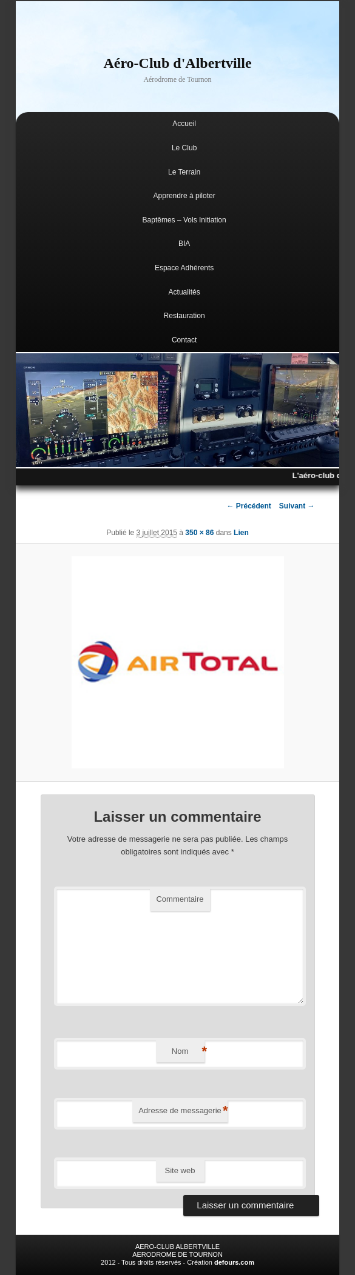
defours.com (234, 1262)
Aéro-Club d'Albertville (177, 63)
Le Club (184, 148)
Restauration (184, 315)
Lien (241, 532)
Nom (188, 1051)
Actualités (184, 292)
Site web (180, 1170)
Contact (184, 340)
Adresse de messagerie (183, 1111)
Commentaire (179, 899)
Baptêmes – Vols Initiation (184, 220)
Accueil (184, 123)
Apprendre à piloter (184, 195)
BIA (184, 243)
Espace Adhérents (184, 268)
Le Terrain (184, 172)
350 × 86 (199, 532)
